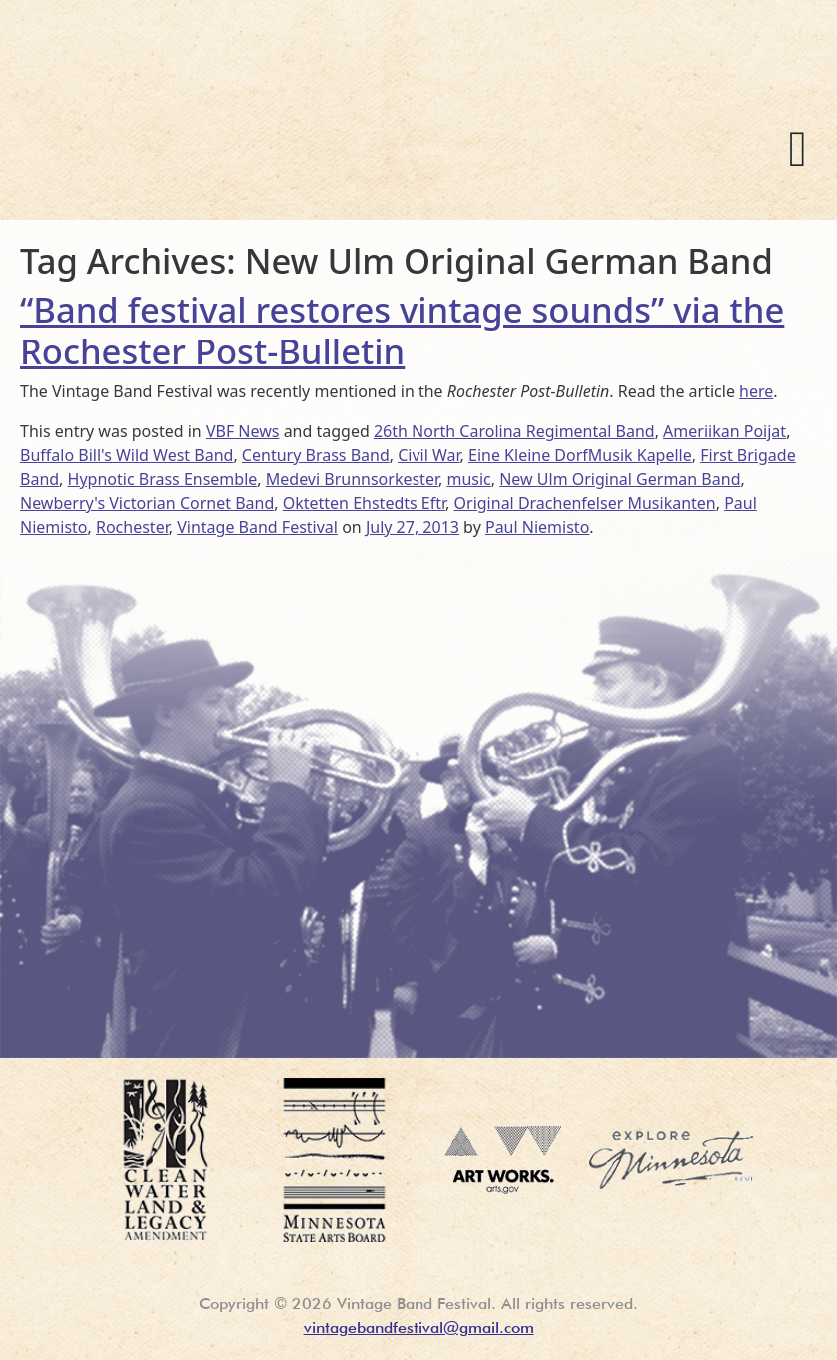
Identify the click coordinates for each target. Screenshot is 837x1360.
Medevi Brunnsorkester (352, 479)
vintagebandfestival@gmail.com (419, 1327)
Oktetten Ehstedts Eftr (364, 503)
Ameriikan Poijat (724, 431)
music (468, 479)
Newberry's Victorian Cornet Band (147, 503)
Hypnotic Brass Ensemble (163, 479)
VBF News (243, 431)
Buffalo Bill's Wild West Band (126, 455)
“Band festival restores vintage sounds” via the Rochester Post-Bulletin (402, 329)
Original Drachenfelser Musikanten (585, 503)
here (756, 391)
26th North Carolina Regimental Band (514, 431)
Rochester (132, 527)
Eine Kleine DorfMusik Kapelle (580, 455)
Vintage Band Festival (298, 140)
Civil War (428, 455)
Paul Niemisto (537, 527)
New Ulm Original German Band (619, 479)
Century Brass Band (316, 455)
